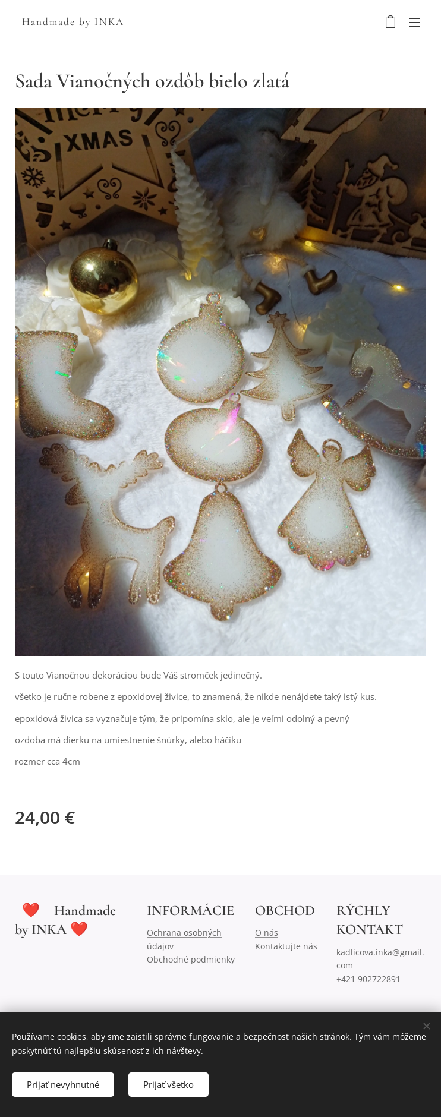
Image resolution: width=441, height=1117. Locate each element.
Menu (414, 22)
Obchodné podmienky (191, 959)
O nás (266, 932)
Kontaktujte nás (286, 946)
